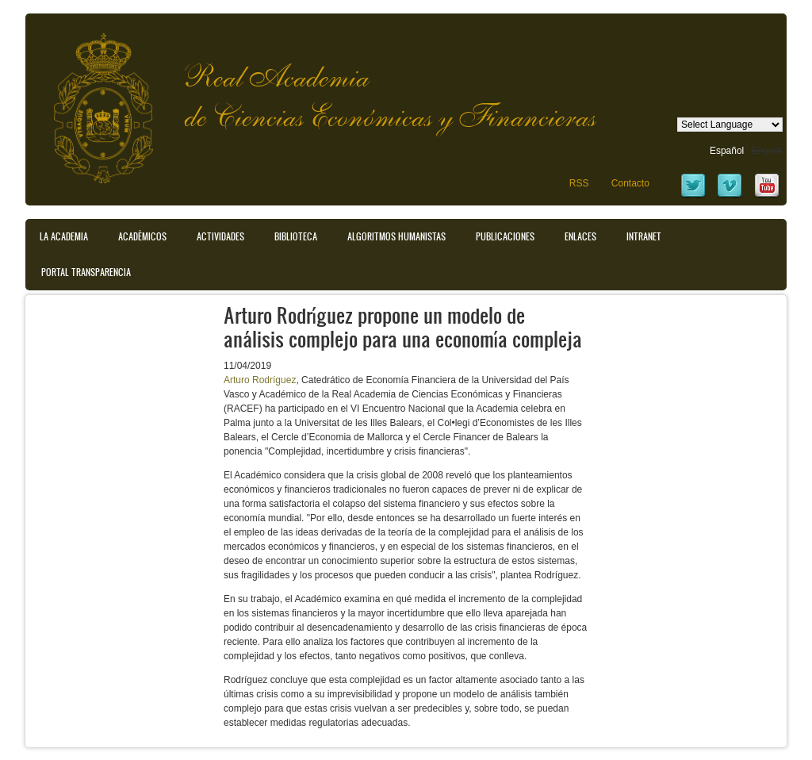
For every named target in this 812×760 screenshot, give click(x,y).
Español (727, 150)
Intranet (643, 236)
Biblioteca (295, 236)
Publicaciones (505, 236)
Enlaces (580, 236)
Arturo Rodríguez (260, 380)
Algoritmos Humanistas (396, 236)
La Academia (64, 236)
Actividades (220, 236)
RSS (579, 183)
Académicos (142, 236)
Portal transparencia (86, 272)
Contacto (630, 183)
